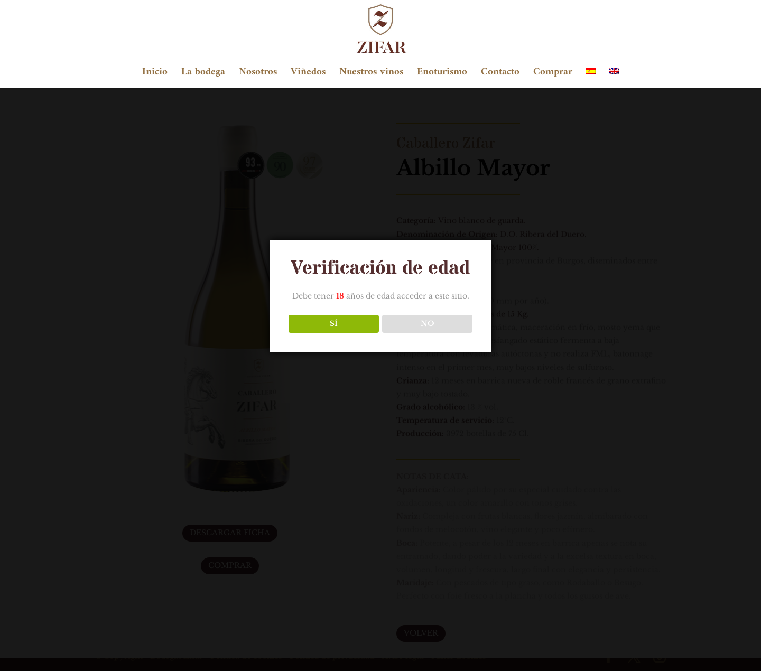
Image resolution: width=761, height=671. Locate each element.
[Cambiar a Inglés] (614, 78)
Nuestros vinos (371, 75)
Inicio (155, 75)
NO (427, 323)
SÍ (334, 323)
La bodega (203, 75)
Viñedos (308, 75)
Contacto (500, 75)
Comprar (552, 75)
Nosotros (258, 75)
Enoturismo (442, 75)
